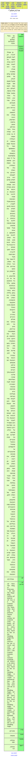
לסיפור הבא (14, 13)
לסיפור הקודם (14, 16)
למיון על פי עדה (2, 4)
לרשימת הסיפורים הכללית (19, 4)
